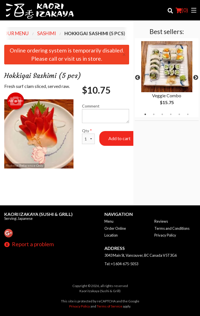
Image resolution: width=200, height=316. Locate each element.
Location (111, 235)
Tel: (121, 264)
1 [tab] (145, 114)
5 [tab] (179, 114)
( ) (182, 10)
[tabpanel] (166, 78)
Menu (108, 221)
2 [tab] (154, 114)
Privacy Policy (165, 235)
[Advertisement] (66, 187)
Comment (105, 113)
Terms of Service (109, 306)
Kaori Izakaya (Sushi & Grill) (38, 214)
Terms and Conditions (172, 228)
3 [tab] (162, 114)
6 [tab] (188, 114)
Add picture (16, 100)
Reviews (161, 221)
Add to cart (119, 138)
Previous (137, 78)
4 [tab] (171, 114)
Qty (88, 136)
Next (196, 78)
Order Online (115, 228)
